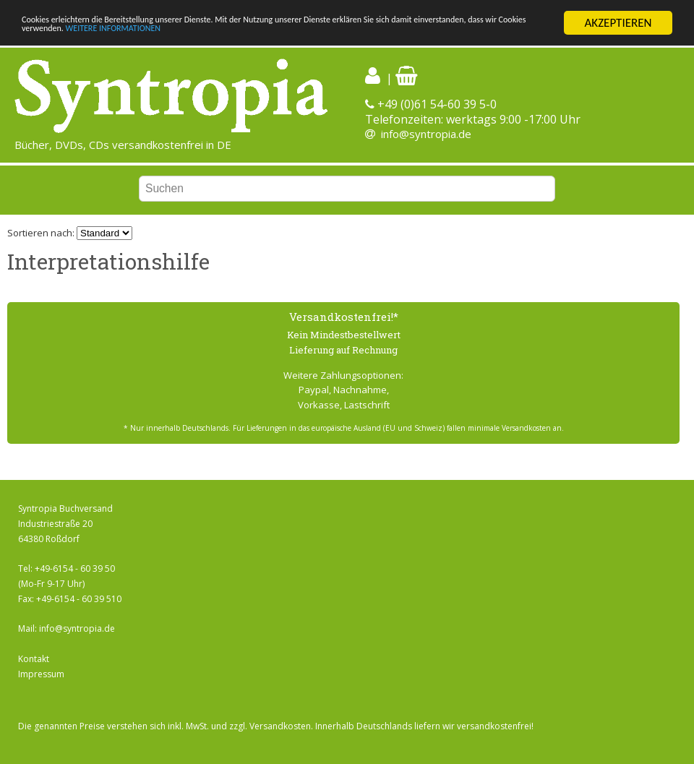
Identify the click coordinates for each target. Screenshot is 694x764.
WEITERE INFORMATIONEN (345, 35)
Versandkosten (280, 725)
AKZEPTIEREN (617, 22)
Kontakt (33, 659)
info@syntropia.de (426, 133)
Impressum (41, 674)
